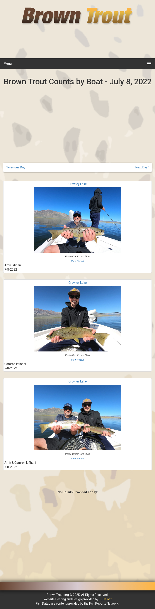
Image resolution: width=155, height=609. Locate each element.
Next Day (142, 167)
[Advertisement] (77, 45)
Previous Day (15, 167)
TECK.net (105, 599)
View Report (77, 261)
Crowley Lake (77, 184)
